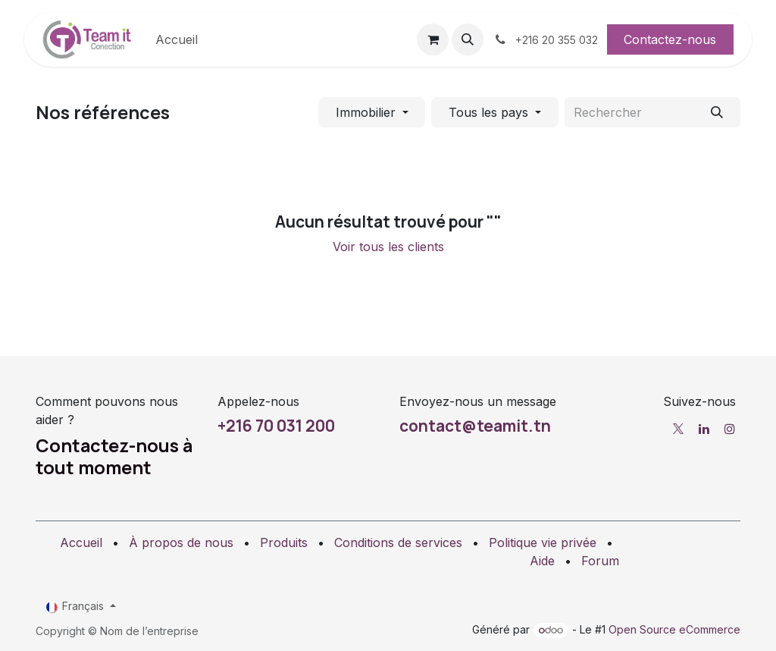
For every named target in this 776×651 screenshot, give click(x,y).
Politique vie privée (542, 542)
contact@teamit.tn (475, 425)
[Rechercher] (717, 112)
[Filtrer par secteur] (371, 112)
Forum (600, 560)
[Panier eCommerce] (433, 39)
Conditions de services (398, 542)
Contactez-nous (670, 39)
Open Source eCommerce (674, 629)
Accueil (81, 542)
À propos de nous (181, 542)
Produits (284, 542)
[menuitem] (176, 39)
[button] (467, 39)
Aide (542, 560)
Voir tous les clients (388, 246)
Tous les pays (488, 112)
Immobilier (366, 112)
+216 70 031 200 (276, 425)
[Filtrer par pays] (494, 112)
